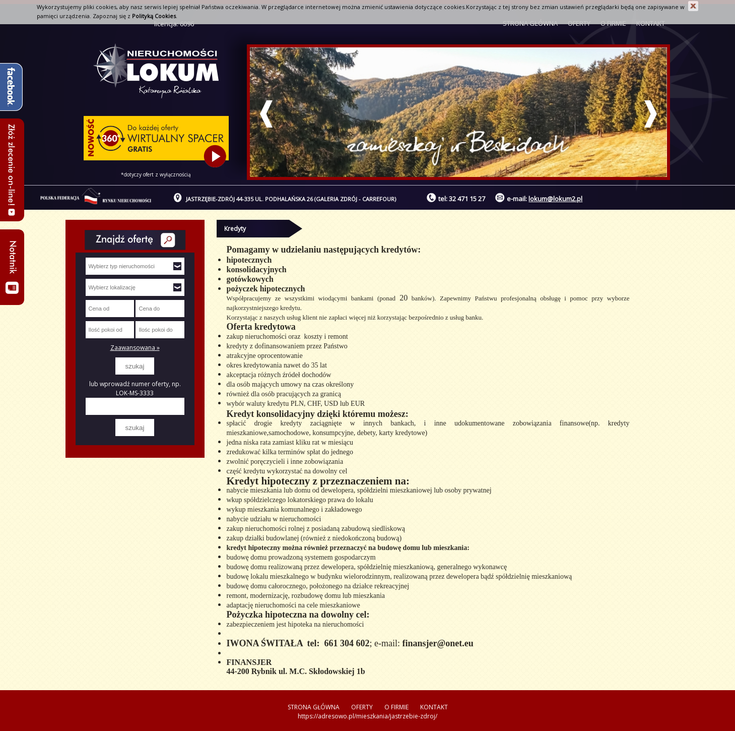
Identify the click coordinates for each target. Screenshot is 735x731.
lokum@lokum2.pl (555, 198)
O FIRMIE (396, 707)
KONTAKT (434, 707)
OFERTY (362, 707)
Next (650, 114)
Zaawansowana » (135, 347)
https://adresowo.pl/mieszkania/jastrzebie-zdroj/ (367, 716)
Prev (266, 114)
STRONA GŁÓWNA (314, 707)
